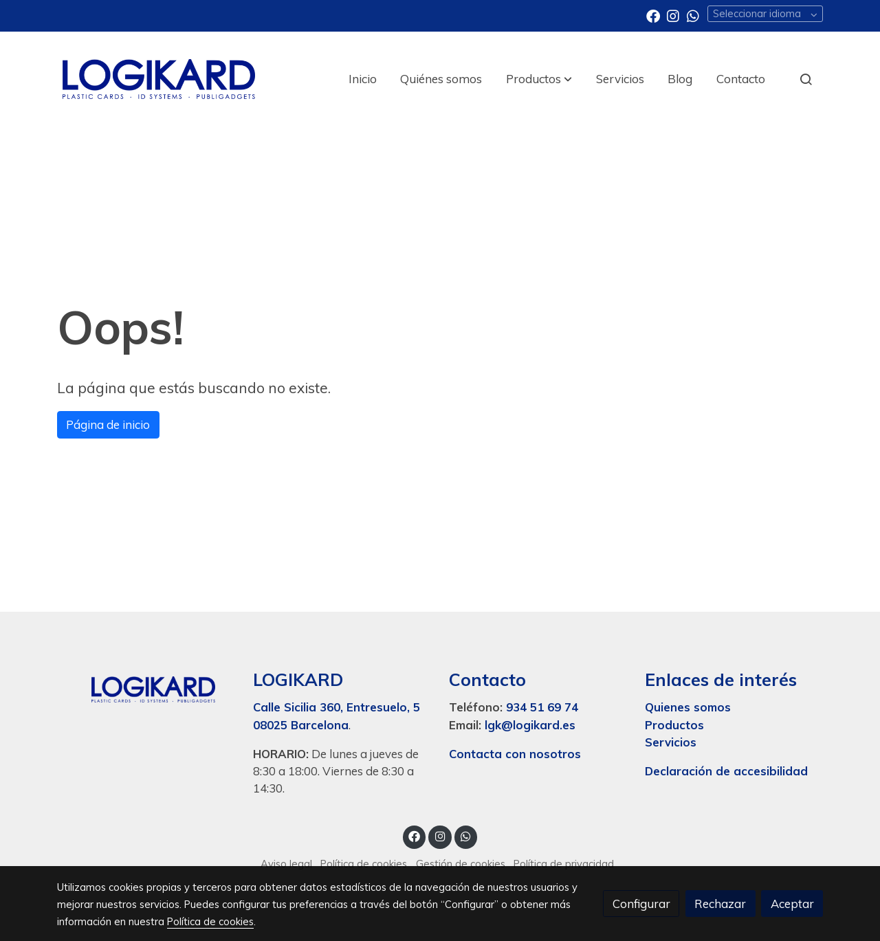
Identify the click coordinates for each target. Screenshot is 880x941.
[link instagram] (673, 15)
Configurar (641, 903)
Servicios (670, 742)
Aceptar (792, 903)
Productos (676, 725)
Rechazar (720, 903)
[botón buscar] (805, 79)
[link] (159, 79)
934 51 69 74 (542, 707)
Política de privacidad (564, 863)
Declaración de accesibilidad (726, 771)
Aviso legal (286, 863)
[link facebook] (653, 15)
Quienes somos (688, 707)
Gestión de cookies (460, 863)
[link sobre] (146, 686)
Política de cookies (363, 863)
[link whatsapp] (693, 15)
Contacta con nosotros (515, 753)
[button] (539, 79)
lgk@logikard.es (530, 725)
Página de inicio (108, 424)
